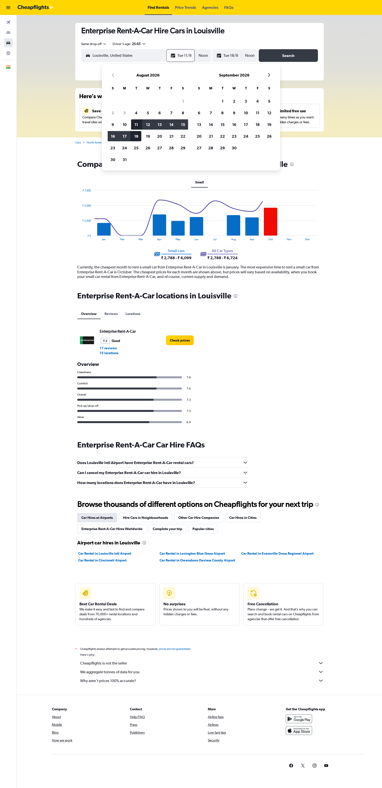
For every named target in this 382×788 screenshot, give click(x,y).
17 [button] (125, 136)
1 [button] (183, 101)
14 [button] (171, 124)
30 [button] (112, 159)
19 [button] (148, 136)
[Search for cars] (8, 43)
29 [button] (183, 148)
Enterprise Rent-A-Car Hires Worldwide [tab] (112, 529)
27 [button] (159, 148)
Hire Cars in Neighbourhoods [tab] (145, 518)
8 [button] (183, 113)
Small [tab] (199, 182)
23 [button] (112, 148)
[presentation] (292, 164)
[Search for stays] (8, 33)
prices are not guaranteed (174, 649)
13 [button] (160, 124)
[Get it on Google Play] (299, 718)
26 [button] (147, 148)
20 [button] (159, 136)
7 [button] (171, 113)
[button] (8, 7)
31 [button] (125, 159)
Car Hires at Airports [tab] (97, 518)
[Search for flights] (8, 22)
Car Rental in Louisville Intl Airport (104, 553)
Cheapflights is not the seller (202, 663)
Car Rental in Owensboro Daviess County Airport (197, 560)
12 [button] (148, 124)
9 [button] (113, 124)
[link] (180, 340)
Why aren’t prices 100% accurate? (202, 681)
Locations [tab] (132, 314)
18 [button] (136, 136)
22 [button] (183, 136)
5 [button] (148, 113)
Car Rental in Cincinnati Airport (102, 560)
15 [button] (183, 124)
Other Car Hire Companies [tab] (198, 518)
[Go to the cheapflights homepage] (36, 7)
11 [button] (136, 124)
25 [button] (136, 148)
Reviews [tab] (111, 314)
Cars (78, 142)
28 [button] (171, 148)
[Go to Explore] (8, 53)
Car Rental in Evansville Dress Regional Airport (277, 553)
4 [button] (136, 113)
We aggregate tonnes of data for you (202, 672)
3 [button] (124, 113)
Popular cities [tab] (203, 529)
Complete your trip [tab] (167, 529)
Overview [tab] (89, 314)
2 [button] (113, 113)
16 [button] (113, 136)
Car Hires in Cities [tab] (243, 518)
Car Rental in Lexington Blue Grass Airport (192, 553)
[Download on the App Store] (299, 730)
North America (96, 142)
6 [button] (159, 113)
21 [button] (171, 136)
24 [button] (124, 148)
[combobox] (94, 43)
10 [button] (125, 124)
